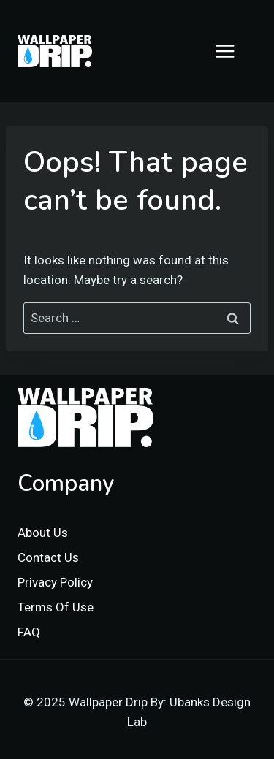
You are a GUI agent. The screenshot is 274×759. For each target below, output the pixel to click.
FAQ (29, 632)
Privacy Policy (55, 582)
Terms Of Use (56, 607)
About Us (43, 532)
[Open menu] (232, 51)
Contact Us (48, 557)
